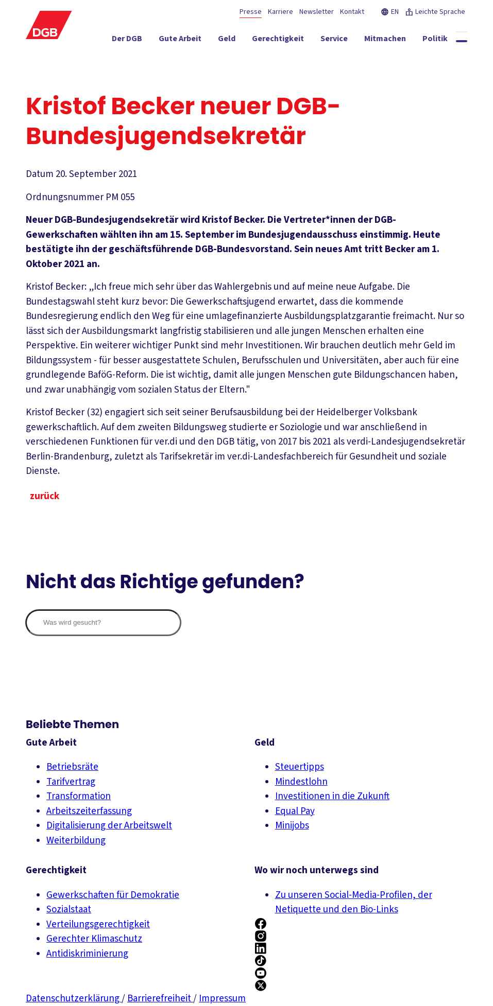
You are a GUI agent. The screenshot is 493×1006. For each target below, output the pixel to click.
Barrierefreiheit (160, 998)
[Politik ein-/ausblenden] (435, 40)
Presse (251, 12)
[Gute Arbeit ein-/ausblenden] (180, 40)
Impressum (222, 998)
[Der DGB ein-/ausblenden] (127, 40)
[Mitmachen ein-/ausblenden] (385, 40)
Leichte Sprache (435, 12)
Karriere (280, 12)
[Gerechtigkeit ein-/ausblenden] (278, 40)
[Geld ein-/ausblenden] (227, 40)
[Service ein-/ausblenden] (334, 40)
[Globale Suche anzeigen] (461, 41)
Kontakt (352, 12)
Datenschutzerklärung (74, 998)
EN (390, 12)
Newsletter (316, 12)
